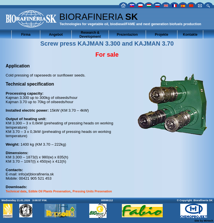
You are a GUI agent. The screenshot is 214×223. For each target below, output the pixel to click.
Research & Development (90, 35)
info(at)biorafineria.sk (36, 174)
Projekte (161, 35)
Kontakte (190, 35)
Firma (26, 35)
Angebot (56, 35)
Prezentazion (127, 35)
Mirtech (208, 220)
